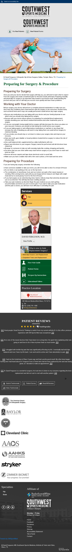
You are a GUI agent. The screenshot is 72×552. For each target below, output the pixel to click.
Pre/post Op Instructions (37, 275)
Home (29, 520)
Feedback (30, 522)
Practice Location (31, 288)
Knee (30, 203)
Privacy (29, 527)
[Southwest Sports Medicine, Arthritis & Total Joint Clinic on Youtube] (12, 507)
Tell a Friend (31, 534)
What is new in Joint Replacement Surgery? (38, 249)
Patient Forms (33, 269)
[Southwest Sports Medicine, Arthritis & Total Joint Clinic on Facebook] (3, 507)
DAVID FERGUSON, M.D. (33, 237)
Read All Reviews (48, 383)
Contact (29, 536)
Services (27, 191)
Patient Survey (31, 383)
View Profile (27, 241)
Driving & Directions (30, 308)
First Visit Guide (34, 263)
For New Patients (18, 31)
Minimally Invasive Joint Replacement (35, 255)
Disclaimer (30, 524)
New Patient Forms (36, 31)
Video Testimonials (12, 388)
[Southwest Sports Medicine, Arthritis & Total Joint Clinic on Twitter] (8, 507)
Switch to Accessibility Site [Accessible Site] (11, 1)
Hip (29, 197)
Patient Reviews (36, 321)
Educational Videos (35, 281)
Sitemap (30, 529)
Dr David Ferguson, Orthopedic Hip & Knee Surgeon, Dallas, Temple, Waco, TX (30, 77)
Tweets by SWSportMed (9, 539)
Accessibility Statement (35, 532)
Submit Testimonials (12, 383)
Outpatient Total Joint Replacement (35, 258)
